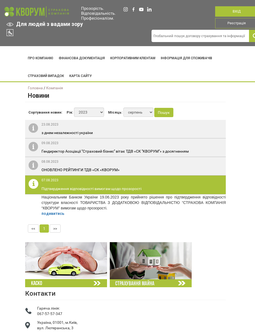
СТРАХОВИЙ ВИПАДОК (46, 76)
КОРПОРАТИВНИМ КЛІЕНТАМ (132, 58)
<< (33, 228)
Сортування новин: (45, 112)
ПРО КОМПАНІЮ (40, 58)
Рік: (70, 112)
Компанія (54, 88)
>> (55, 228)
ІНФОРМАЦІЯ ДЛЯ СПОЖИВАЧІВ (186, 58)
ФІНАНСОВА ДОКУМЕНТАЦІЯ (82, 58)
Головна (35, 88)
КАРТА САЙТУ (80, 76)
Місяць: (115, 112)
